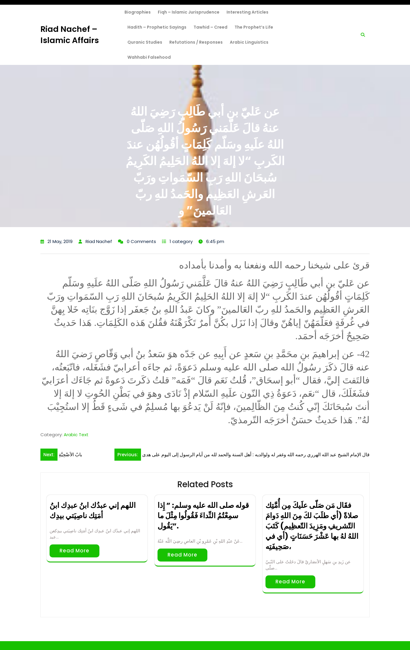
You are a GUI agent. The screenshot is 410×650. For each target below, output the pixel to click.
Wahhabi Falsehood (149, 57)
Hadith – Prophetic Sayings (156, 27)
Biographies (137, 12)
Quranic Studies (144, 42)
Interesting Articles (247, 12)
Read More (74, 550)
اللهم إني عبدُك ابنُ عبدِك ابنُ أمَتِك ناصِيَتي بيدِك (93, 510)
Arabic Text (76, 434)
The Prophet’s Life (253, 27)
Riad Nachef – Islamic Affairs (69, 35)
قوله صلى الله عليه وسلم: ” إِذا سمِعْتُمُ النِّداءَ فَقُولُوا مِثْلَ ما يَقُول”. (203, 515)
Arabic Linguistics (249, 42)
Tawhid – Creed (210, 27)
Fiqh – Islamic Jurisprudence (188, 12)
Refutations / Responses (196, 42)
